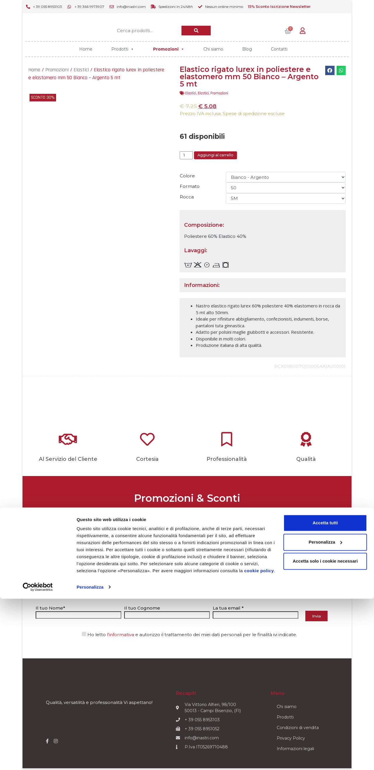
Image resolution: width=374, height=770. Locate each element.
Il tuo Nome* (78, 613)
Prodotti (122, 49)
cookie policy (259, 742)
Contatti (279, 49)
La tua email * (255, 613)
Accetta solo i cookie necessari (325, 732)
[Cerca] (196, 30)
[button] (330, 70)
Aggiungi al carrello (224, 156)
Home (85, 49)
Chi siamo (213, 49)
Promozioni (168, 49)
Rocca (187, 199)
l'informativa (120, 637)
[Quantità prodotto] (188, 156)
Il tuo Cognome (167, 613)
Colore (187, 178)
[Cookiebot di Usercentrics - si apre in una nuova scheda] (37, 758)
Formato (190, 188)
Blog (247, 49)
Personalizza (90, 758)
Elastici (81, 69)
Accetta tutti (325, 694)
